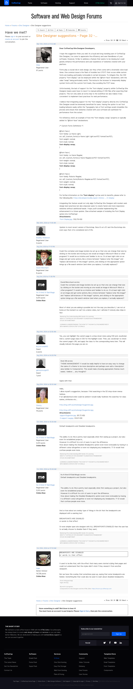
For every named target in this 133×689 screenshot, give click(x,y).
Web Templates (109, 658)
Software (44, 3)
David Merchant (42, 268)
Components (108, 670)
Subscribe (70, 30)
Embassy (82, 666)
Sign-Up (119, 634)
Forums (14, 25)
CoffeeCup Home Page (28, 681)
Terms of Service (85, 685)
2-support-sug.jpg (66, 418)
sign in (13, 36)
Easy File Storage (60, 666)
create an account (12, 39)
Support (72, 3)
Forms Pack (33, 662)
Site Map (95, 681)
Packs (30, 3)
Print (50, 30)
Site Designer (24, 25)
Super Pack (33, 666)
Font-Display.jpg (66, 219)
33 (120, 40)
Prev (108, 40)
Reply (60, 30)
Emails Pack (33, 658)
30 (111, 40)
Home (7, 25)
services (45, 632)
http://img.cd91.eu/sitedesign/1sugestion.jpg (76, 405)
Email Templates (109, 662)
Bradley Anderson (43, 238)
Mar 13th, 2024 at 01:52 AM (46, 44)
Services (57, 654)
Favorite (82, 30)
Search (41, 30)
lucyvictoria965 (42, 346)
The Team (7, 658)
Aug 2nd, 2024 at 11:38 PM (46, 276)
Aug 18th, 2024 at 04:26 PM (46, 355)
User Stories (83, 674)
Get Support (66, 681)
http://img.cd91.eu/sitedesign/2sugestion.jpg (76, 410)
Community (83, 654)
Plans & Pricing (59, 674)
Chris (38, 65)
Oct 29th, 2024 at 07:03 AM (46, 548)
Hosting (58, 3)
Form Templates (109, 666)
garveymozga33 (42, 370)
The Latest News (10, 662)
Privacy (88, 681)
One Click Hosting (60, 662)
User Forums (83, 670)
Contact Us (8, 670)
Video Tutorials (84, 662)
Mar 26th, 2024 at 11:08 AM (46, 223)
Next (124, 40)
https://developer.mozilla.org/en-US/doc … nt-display (93, 198)
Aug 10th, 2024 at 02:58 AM (46, 332)
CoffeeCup (8, 654)
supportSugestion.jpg (68, 415)
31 (114, 40)
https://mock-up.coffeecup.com (101, 588)
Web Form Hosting (60, 670)
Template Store (110, 654)
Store (86, 3)
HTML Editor (100, 3)
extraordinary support (52, 635)
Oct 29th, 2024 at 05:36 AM (46, 422)
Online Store (41, 681)
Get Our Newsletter (11, 666)
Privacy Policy (74, 685)
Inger (38, 568)
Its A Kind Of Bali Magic (45, 292)
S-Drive (56, 658)
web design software (31, 632)
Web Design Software (54, 681)
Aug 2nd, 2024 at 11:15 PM (46, 246)
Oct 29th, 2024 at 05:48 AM (46, 469)
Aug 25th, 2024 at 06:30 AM (46, 384)
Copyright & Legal (78, 681)
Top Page (16, 681)
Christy (39, 405)
